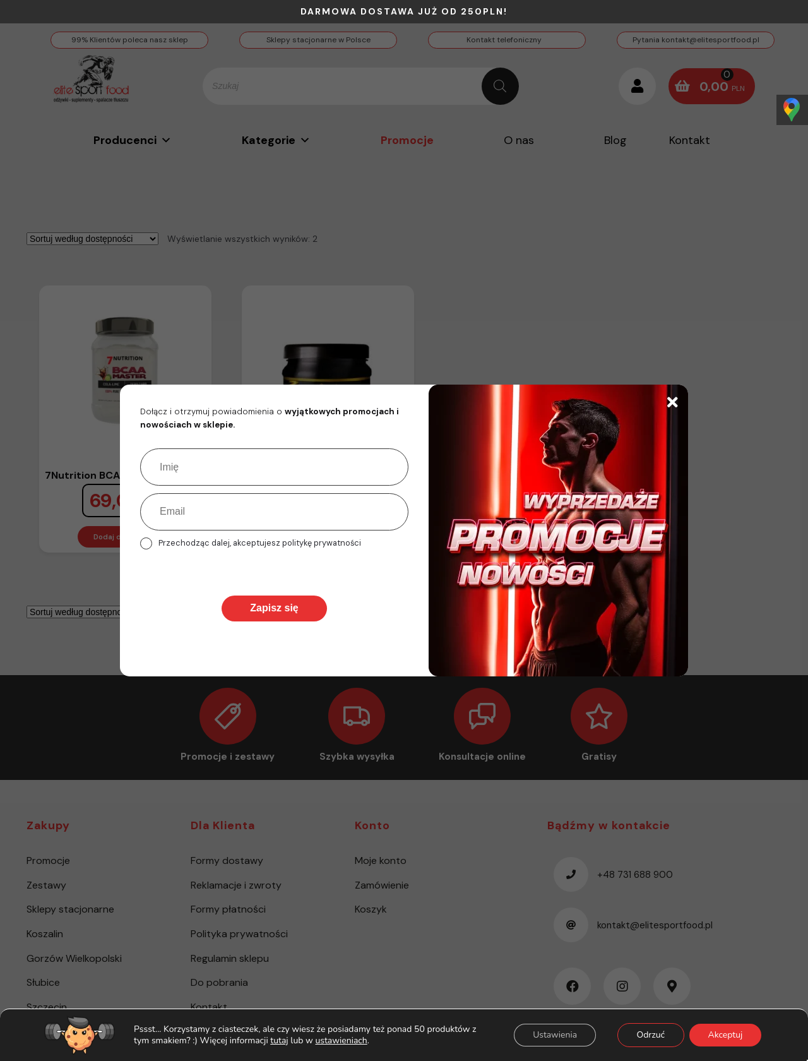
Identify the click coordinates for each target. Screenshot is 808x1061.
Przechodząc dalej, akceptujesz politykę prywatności (259, 542)
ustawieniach (341, 1040)
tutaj (279, 1040)
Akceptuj (725, 1035)
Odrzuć (650, 1035)
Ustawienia (554, 1035)
